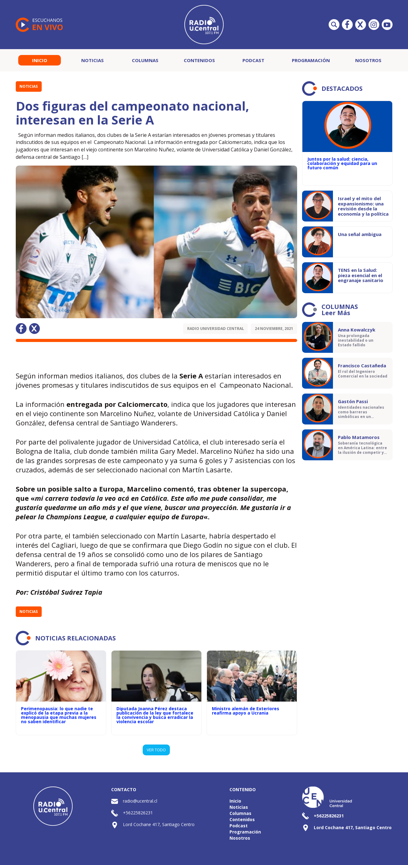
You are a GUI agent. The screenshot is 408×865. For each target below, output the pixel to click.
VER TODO (156, 750)
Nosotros (368, 60)
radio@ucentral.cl (140, 801)
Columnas (145, 60)
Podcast (253, 60)
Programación (311, 60)
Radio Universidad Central (215, 328)
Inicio (39, 60)
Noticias (92, 60)
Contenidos (199, 60)
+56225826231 (138, 813)
